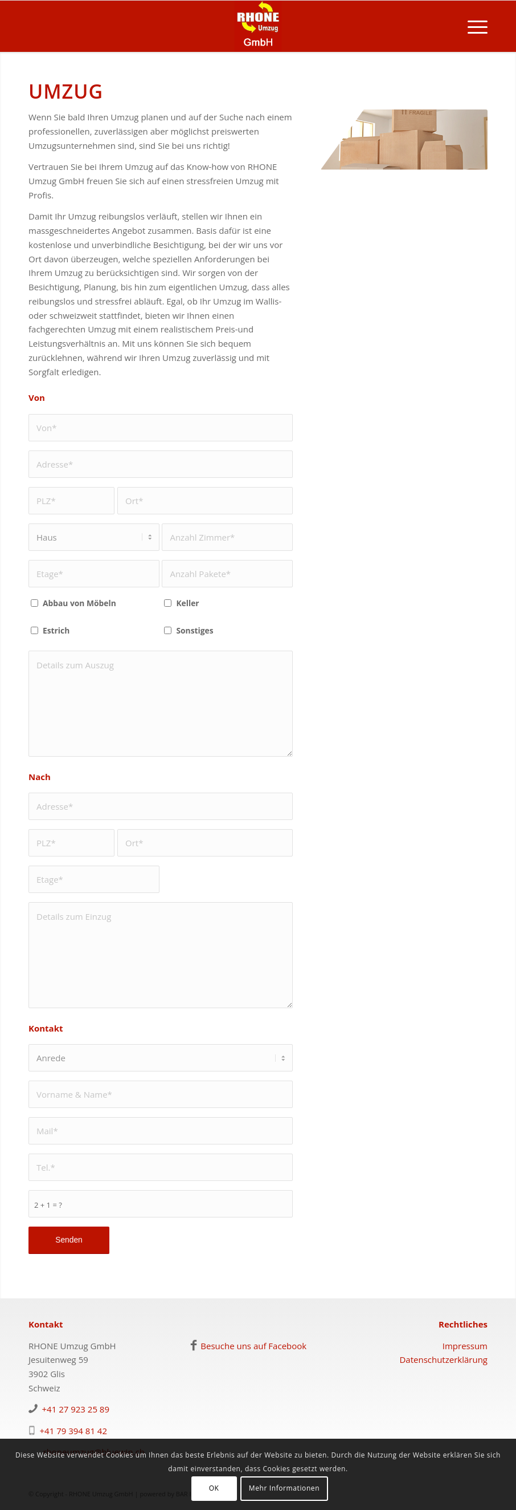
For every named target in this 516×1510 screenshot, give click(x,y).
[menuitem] (472, 26)
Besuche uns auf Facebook (253, 1345)
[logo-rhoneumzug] (257, 26)
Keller (187, 603)
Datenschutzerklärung (443, 1359)
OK (214, 1488)
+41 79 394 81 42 (74, 1430)
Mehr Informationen (284, 1488)
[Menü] (472, 26)
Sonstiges (194, 630)
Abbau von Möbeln (79, 603)
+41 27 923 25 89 (76, 1409)
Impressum (465, 1345)
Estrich (56, 630)
